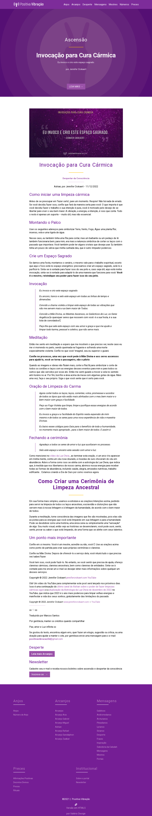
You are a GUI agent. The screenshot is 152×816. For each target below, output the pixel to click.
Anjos (64, 4)
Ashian (49, 727)
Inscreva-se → (39, 675)
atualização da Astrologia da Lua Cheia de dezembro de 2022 (80, 590)
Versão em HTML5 (76, 800)
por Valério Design (76, 806)
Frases (79, 739)
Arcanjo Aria (51, 715)
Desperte (85, 4)
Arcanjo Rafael (52, 731)
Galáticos (80, 711)
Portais (79, 759)
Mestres (111, 4)
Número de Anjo (22, 715)
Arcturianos (81, 719)
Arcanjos (74, 4)
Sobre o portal (21, 779)
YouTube (92, 578)
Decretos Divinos (114, 715)
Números (122, 4)
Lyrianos (80, 727)
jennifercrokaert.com (77, 578)
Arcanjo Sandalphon (55, 735)
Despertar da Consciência (76, 179)
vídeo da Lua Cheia (59, 456)
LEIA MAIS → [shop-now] (76, 87)
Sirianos (80, 731)
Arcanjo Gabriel (53, 719)
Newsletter (20, 783)
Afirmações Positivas (116, 711)
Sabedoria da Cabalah (86, 747)
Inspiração (81, 743)
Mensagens (98, 4)
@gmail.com (46, 639)
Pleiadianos (81, 723)
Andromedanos (83, 715)
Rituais (109, 723)
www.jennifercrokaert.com (77, 602)
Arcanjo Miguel (52, 723)
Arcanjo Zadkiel (53, 739)
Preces (133, 4)
